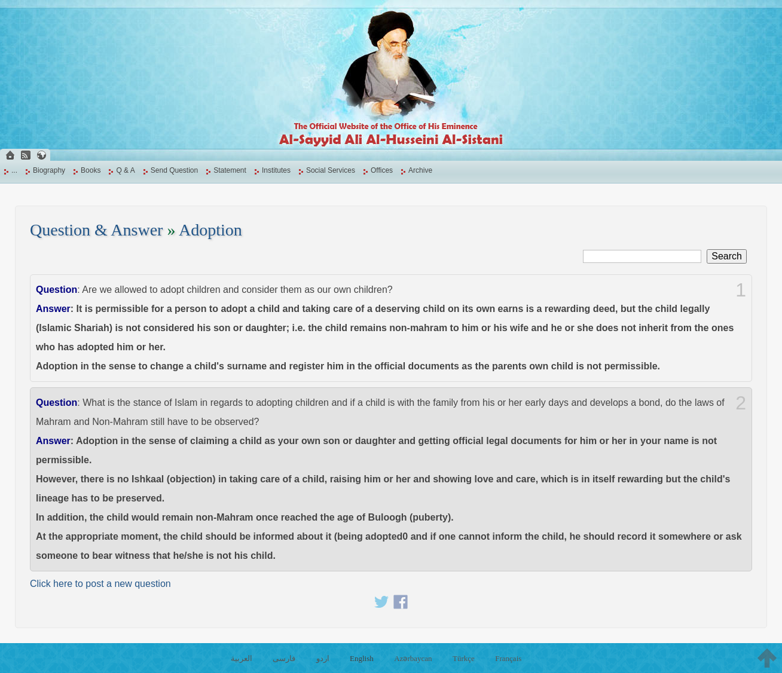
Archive (420, 170)
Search (726, 256)
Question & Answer (96, 230)
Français (508, 658)
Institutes (276, 170)
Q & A (125, 170)
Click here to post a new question (100, 584)
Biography (49, 170)
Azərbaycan (413, 658)
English (362, 658)
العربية (241, 658)
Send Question (174, 170)
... (14, 170)
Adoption (210, 230)
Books (90, 170)
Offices (382, 170)
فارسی (284, 658)
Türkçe (464, 658)
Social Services (330, 170)
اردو (322, 658)
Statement (229, 170)
